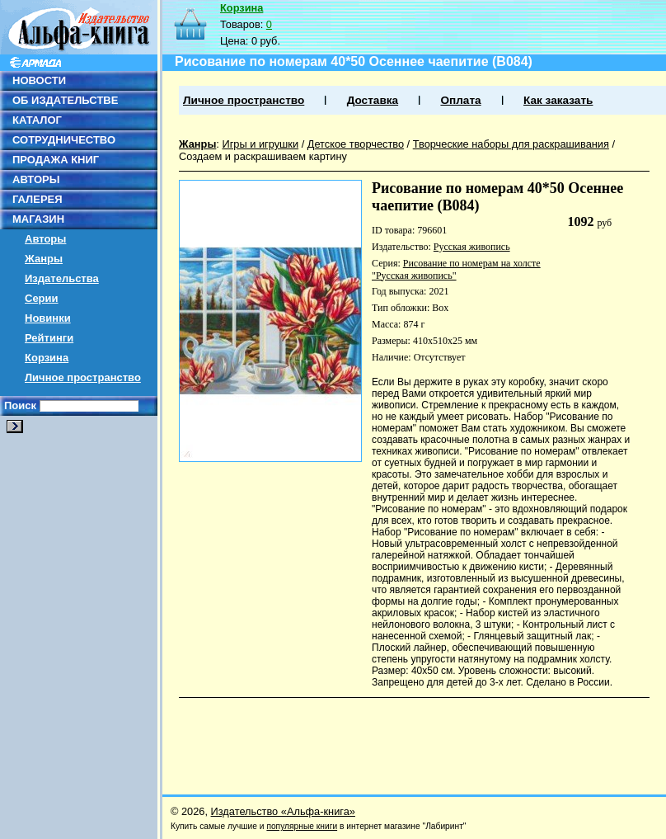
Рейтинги (49, 338)
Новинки (48, 318)
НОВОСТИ (39, 80)
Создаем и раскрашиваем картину (263, 156)
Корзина (46, 357)
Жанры (44, 258)
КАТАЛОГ (37, 120)
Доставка (372, 100)
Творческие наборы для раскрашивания (511, 144)
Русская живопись (472, 246)
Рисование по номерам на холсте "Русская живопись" (456, 269)
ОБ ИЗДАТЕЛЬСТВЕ (65, 100)
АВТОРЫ (35, 179)
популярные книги (301, 826)
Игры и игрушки (260, 144)
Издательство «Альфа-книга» (283, 811)
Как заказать (558, 100)
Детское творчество (355, 144)
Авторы (45, 239)
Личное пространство (83, 377)
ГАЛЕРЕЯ (37, 199)
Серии (42, 298)
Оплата (460, 100)
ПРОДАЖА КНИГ (55, 159)
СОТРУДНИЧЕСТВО (63, 140)
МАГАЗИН (38, 219)
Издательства (62, 278)
